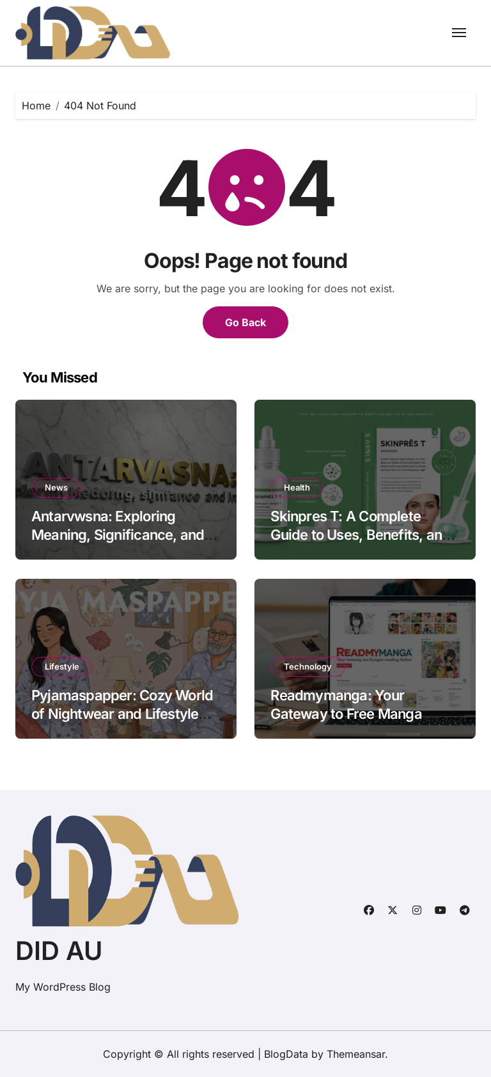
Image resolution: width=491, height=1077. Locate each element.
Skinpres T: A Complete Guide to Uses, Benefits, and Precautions (360, 534)
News (56, 487)
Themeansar (356, 1054)
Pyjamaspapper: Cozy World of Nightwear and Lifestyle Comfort (122, 713)
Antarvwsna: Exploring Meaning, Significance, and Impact (117, 534)
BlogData (286, 1054)
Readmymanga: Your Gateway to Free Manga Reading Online (345, 713)
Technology (308, 666)
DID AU (58, 950)
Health (297, 487)
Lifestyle (62, 666)
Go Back (245, 322)
